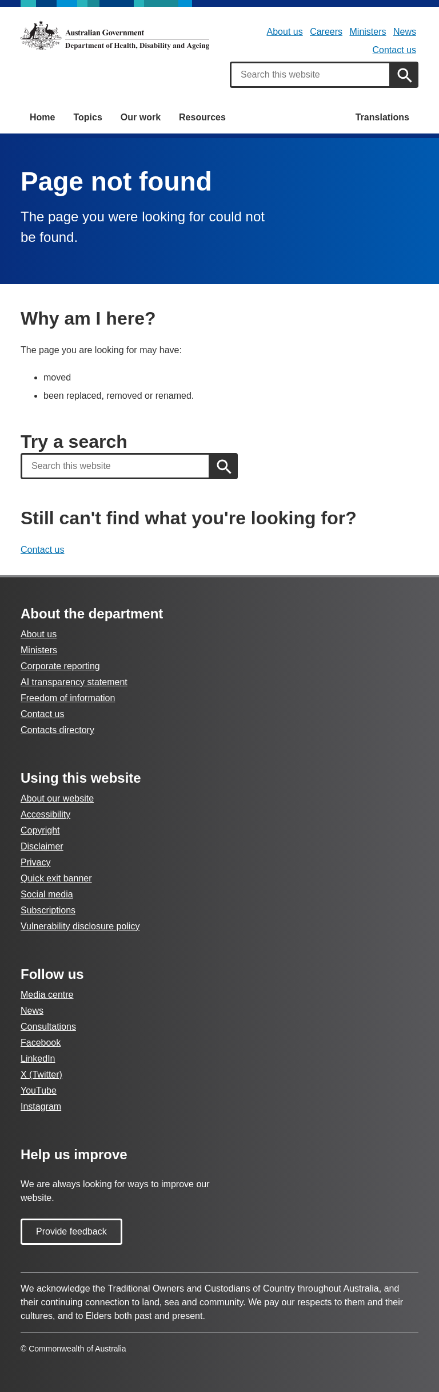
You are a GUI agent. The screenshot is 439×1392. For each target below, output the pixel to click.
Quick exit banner (56, 878)
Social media (47, 894)
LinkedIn (38, 1058)
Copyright (40, 830)
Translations (382, 117)
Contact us (394, 50)
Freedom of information (68, 698)
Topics (87, 117)
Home (42, 117)
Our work (141, 117)
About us (285, 32)
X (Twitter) (41, 1074)
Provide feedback (71, 1231)
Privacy (35, 862)
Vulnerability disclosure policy (80, 926)
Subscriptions (48, 910)
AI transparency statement (74, 682)
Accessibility (45, 814)
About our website (57, 798)
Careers (326, 32)
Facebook (41, 1042)
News (404, 32)
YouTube (39, 1090)
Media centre (47, 995)
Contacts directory (57, 730)
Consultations (48, 1026)
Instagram (41, 1106)
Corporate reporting (60, 666)
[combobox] (310, 75)
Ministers (368, 32)
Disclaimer (42, 846)
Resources (202, 117)
